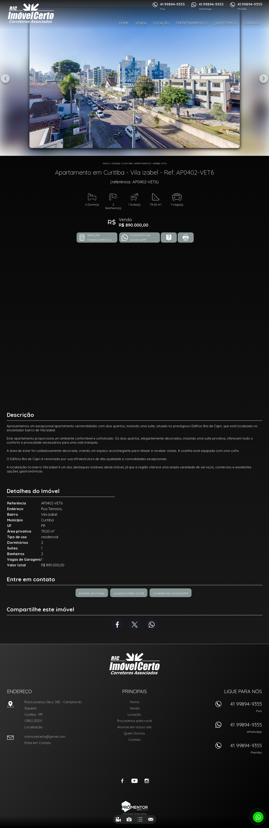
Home (124, 23)
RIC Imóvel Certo (134, 663)
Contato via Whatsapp (140, 237)
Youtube (134, 780)
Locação (161, 23)
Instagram (146, 780)
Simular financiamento (99, 237)
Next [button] (263, 78)
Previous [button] (5, 78)
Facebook (117, 624)
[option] (134, 78)
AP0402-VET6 (160, 163)
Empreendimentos (192, 23)
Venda (141, 23)
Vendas (115, 163)
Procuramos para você (134, 721)
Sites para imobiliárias (135, 814)
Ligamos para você (128, 593)
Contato (251, 23)
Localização (33, 727)
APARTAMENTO (143, 163)
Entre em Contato (37, 743)
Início (106, 163)
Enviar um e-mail (92, 593)
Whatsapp (152, 624)
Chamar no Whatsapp (170, 593)
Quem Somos (225, 23)
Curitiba (127, 163)
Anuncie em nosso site (134, 727)
